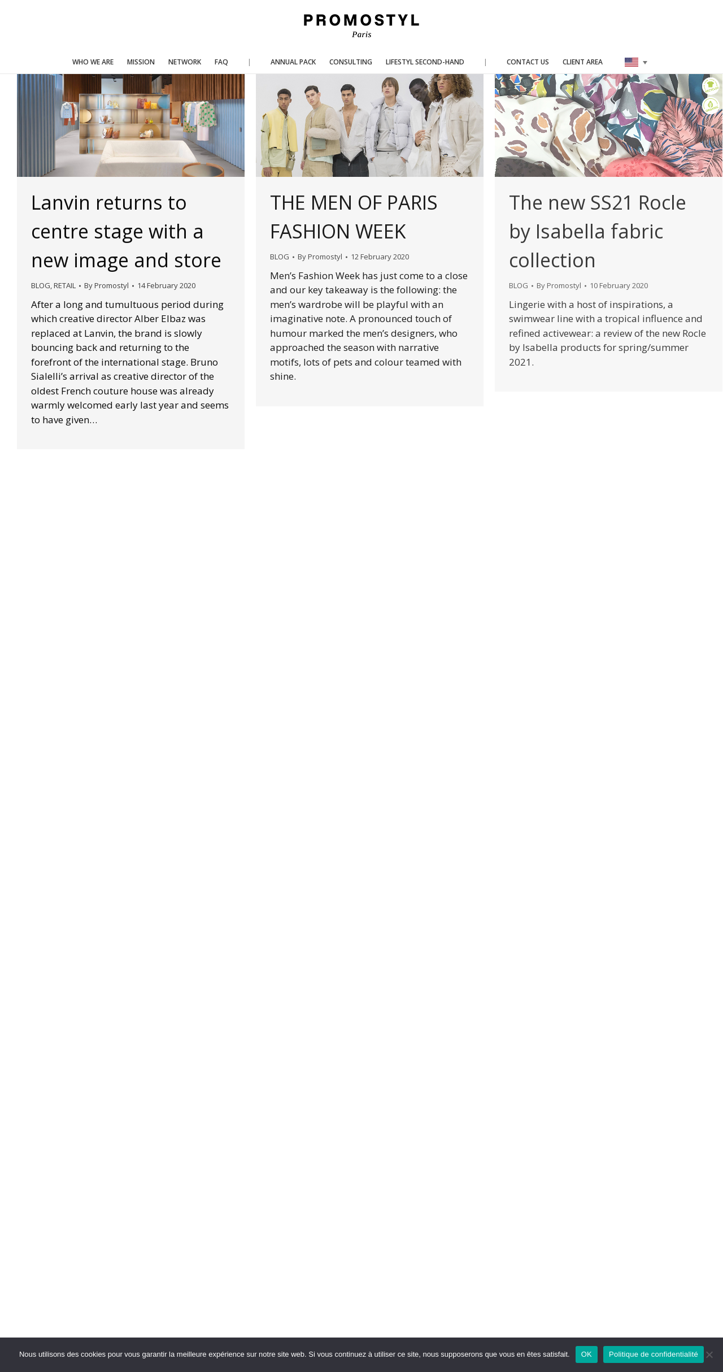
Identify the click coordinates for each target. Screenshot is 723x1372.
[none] (636, 62)
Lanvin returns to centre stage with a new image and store (126, 231)
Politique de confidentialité (653, 1354)
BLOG (40, 285)
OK (586, 1354)
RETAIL (65, 285)
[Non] (709, 1354)
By (106, 285)
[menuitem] (636, 62)
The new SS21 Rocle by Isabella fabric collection (597, 231)
